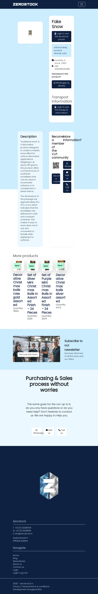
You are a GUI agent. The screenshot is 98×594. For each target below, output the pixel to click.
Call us (67, 187)
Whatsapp (68, 165)
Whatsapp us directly (61, 84)
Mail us (67, 175)
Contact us (18, 567)
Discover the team (28, 354)
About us (17, 564)
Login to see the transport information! (61, 110)
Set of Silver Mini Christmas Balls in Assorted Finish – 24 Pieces (32, 294)
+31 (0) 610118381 (23, 530)
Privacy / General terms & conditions (31, 586)
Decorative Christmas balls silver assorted (60, 288)
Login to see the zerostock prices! (61, 36)
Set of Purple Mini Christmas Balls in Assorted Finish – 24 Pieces (47, 294)
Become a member (56, 178)
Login (15, 570)
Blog (15, 558)
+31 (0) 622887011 (23, 527)
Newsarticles (19, 561)
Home (16, 555)
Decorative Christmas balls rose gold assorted (18, 290)
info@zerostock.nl (23, 533)
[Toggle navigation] (81, 4)
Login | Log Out (20, 572)
